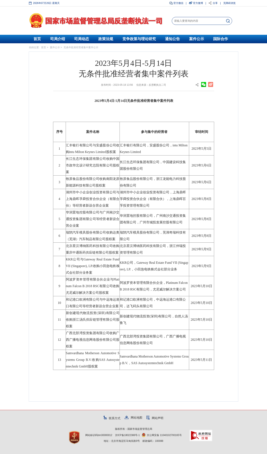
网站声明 (154, 418)
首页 (37, 39)
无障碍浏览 (229, 3)
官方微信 (178, 3)
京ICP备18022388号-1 (127, 435)
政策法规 (105, 39)
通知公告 (172, 39)
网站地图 (133, 417)
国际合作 (220, 39)
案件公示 (196, 39)
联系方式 (112, 418)
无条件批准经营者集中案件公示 (81, 47)
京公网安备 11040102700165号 (162, 435)
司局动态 (81, 39)
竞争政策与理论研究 (139, 39)
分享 (215, 3)
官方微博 (198, 3)
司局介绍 (57, 39)
